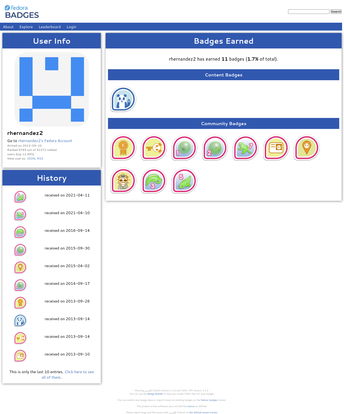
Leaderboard (50, 26)
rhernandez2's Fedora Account (45, 140)
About (8, 26)
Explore (26, 26)
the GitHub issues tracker (203, 412)
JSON (31, 158)
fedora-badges (209, 400)
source (191, 406)
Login (71, 26)
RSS (40, 158)
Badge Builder (155, 393)
